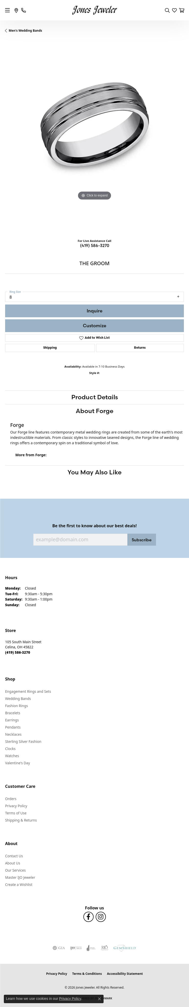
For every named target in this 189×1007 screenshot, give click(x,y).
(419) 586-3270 (94, 245)
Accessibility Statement (125, 973)
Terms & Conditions (87, 973)
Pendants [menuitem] (12, 727)
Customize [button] (94, 325)
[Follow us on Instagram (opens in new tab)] (101, 917)
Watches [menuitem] (12, 755)
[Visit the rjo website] (104, 948)
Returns (140, 347)
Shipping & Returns (21, 820)
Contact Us (14, 855)
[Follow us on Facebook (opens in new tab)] (88, 917)
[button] (167, 10)
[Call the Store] (17, 652)
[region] (94, 137)
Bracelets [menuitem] (12, 712)
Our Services (15, 870)
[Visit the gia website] (59, 948)
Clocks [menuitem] (10, 748)
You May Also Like (94, 472)
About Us (12, 863)
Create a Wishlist (18, 884)
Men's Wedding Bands (25, 30)
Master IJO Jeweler (20, 877)
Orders (10, 798)
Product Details (94, 397)
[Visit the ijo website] (76, 948)
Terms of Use (16, 813)
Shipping (50, 347)
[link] (16, 10)
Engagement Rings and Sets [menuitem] (28, 691)
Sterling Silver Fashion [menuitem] (23, 741)
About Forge (94, 411)
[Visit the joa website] (91, 948)
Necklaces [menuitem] (13, 734)
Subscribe (142, 539)
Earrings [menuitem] (12, 720)
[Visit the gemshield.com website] (125, 948)
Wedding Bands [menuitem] (18, 698)
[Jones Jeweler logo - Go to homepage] (94, 10)
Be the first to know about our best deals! (94, 525)
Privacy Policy (16, 805)
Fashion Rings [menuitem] (16, 705)
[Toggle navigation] (7, 10)
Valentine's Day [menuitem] (17, 762)
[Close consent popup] (99, 998)
